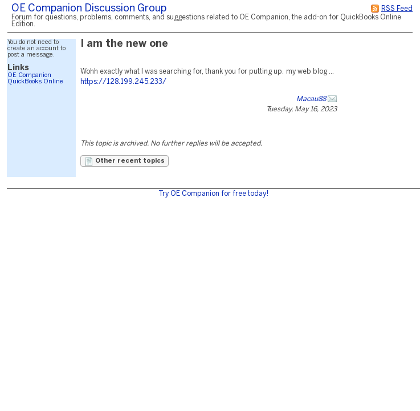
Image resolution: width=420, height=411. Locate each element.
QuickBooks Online (35, 81)
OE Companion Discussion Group (88, 9)
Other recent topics (124, 161)
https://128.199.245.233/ (123, 82)
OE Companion (29, 75)
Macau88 (311, 99)
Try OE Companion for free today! (213, 194)
